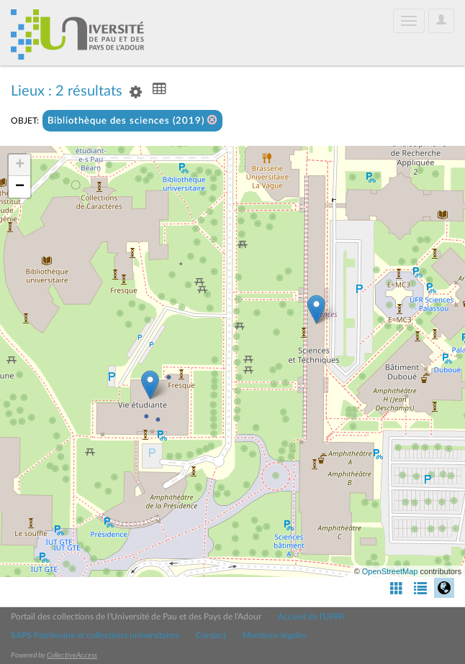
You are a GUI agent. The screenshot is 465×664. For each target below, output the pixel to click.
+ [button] (19, 165)
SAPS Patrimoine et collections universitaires (95, 635)
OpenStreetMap (390, 571)
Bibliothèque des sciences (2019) (132, 120)
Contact (211, 635)
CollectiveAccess (72, 655)
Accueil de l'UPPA (311, 616)
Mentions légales (274, 635)
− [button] (19, 187)
